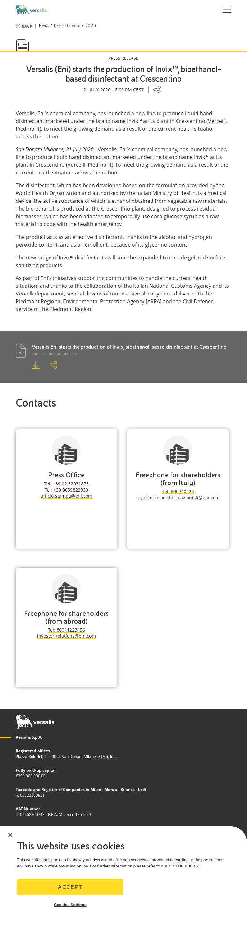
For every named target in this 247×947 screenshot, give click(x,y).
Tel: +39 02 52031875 (66, 484)
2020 (90, 26)
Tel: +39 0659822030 (66, 490)
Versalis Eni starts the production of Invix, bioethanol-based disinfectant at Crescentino (129, 347)
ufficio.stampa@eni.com (66, 496)
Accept (70, 888)
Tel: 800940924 (178, 491)
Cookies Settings (70, 906)
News (44, 26)
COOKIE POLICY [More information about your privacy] (184, 867)
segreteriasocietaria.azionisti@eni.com (178, 497)
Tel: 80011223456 (66, 630)
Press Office (66, 475)
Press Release (67, 26)
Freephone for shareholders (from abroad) (66, 617)
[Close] (10, 836)
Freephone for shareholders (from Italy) (178, 479)
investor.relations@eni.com (66, 636)
